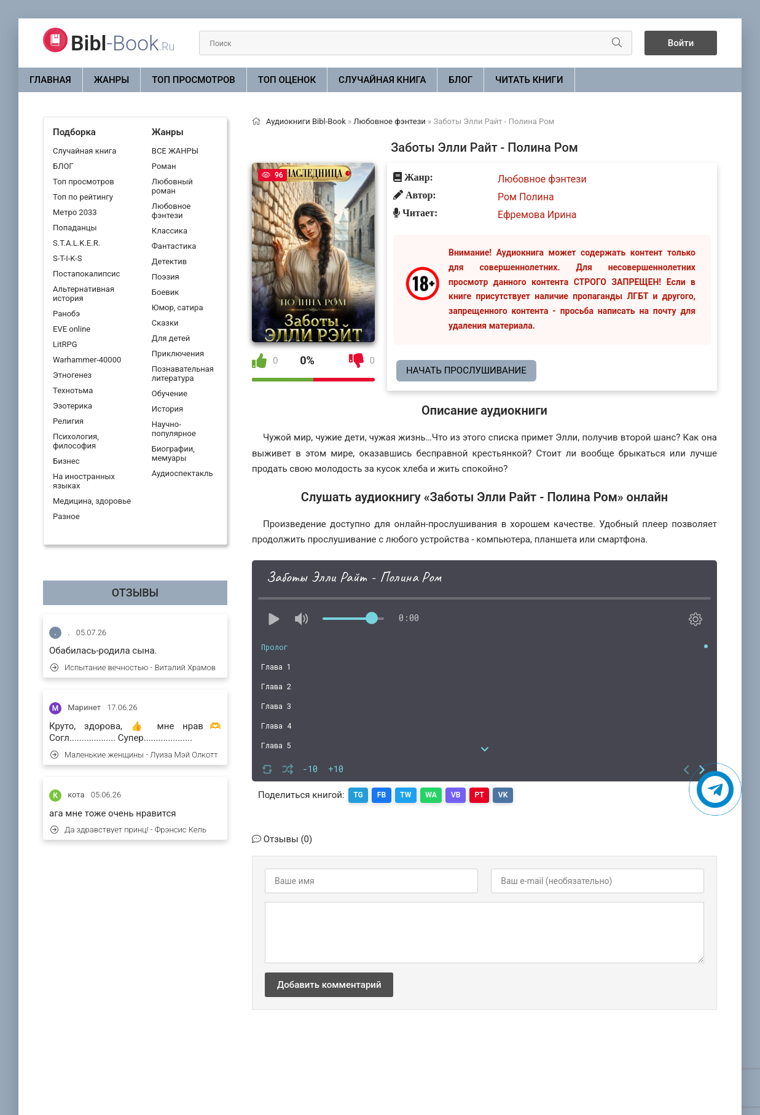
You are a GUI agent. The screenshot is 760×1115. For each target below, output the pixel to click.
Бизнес (66, 461)
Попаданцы (74, 227)
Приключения (178, 353)
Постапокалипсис (86, 273)
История (167, 408)
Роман (164, 166)
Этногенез (72, 375)
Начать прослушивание (466, 370)
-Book (122, 43)
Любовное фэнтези (171, 210)
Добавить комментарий (329, 984)
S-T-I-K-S (67, 258)
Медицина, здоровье (92, 501)
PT (488, 795)
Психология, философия (76, 441)
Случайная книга (382, 79)
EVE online (71, 329)
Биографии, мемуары (173, 453)
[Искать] (613, 43)
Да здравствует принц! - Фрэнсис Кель (128, 830)
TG (359, 795)
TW (409, 795)
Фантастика (174, 246)
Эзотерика (72, 405)
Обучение (169, 393)
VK (514, 795)
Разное (66, 516)
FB (384, 795)
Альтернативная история (83, 293)
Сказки (165, 322)
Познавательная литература (183, 373)
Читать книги (529, 79)
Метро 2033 (75, 212)
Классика (169, 230)
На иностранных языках (84, 481)
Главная (50, 79)
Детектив (169, 261)
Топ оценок (287, 79)
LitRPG (65, 344)
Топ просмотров (193, 79)
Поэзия (165, 276)
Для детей (171, 338)
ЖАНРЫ (112, 79)
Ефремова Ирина (537, 215)
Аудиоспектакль (182, 473)
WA (436, 795)
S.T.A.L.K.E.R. (76, 243)
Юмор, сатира (177, 307)
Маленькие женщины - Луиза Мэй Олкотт (133, 755)
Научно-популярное (174, 429)
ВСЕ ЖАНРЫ (175, 150)
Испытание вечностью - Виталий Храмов (133, 667)
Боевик (165, 292)
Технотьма (73, 390)
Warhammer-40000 (87, 359)
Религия (68, 421)
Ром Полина (526, 197)
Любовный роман (172, 186)
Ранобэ (66, 313)
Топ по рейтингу (83, 196)
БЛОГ (460, 79)
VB (463, 795)
